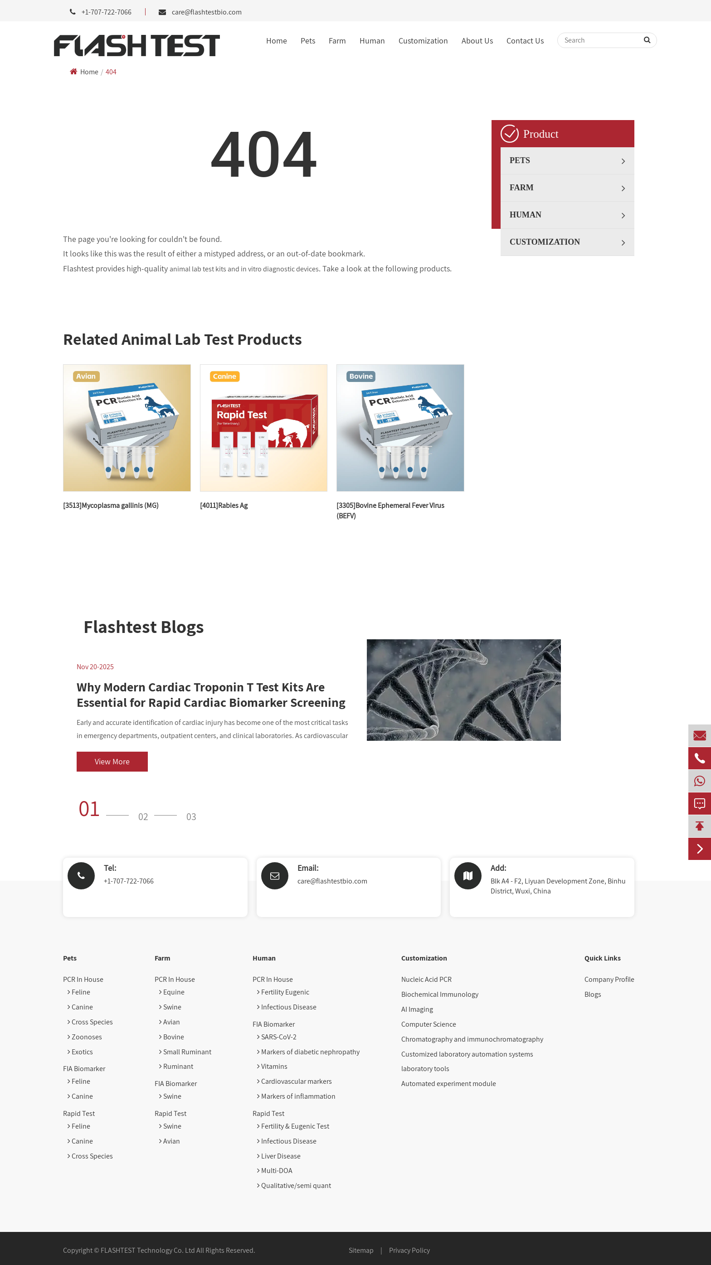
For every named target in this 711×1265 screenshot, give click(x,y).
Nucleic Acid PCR (426, 979)
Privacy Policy (409, 1250)
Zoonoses (85, 1037)
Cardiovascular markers (294, 1081)
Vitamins (272, 1066)
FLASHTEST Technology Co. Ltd (148, 1250)
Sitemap (361, 1250)
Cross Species (90, 1022)
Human (372, 40)
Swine (170, 1007)
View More (112, 761)
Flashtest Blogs (143, 626)
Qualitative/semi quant (294, 1185)
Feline (79, 992)
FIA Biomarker (84, 1068)
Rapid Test (79, 1113)
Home (276, 40)
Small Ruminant (185, 1052)
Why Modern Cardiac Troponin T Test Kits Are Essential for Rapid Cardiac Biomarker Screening (211, 694)
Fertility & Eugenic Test (293, 1126)
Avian (169, 1022)
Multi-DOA (274, 1170)
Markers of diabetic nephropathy (308, 1052)
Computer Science (428, 1024)
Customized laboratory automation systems (467, 1054)
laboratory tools (425, 1068)
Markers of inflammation (296, 1096)
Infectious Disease (287, 1007)
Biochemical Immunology (439, 994)
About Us (477, 40)
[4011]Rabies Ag (224, 505)
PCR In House (83, 979)
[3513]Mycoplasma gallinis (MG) (111, 505)
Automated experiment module (448, 1083)
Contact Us (525, 40)
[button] (106, 807)
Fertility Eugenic (283, 992)
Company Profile (609, 979)
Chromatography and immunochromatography (472, 1039)
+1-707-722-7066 (129, 881)
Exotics (80, 1052)
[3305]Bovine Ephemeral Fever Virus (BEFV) (390, 511)
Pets (308, 40)
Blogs (592, 994)
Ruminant (176, 1066)
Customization (423, 40)
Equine (172, 992)
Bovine (171, 1037)
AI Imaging (417, 1009)
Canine (80, 1007)
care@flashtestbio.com (207, 12)
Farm (337, 40)
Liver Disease (279, 1156)
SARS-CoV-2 (277, 1037)
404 (111, 72)
